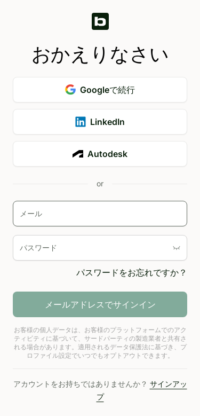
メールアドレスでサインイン (100, 304)
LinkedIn (100, 121)
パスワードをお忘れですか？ (131, 272)
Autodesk (100, 153)
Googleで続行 (100, 89)
